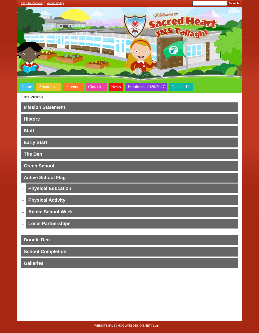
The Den (33, 154)
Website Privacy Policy (108, 317)
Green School (39, 165)
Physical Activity (46, 200)
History (32, 118)
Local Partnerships (49, 223)
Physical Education (49, 188)
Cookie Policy (81, 317)
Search (234, 3)
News (116, 87)
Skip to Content (32, 3)
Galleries (33, 263)
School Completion (45, 251)
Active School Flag (44, 177)
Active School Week (50, 211)
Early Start (35, 142)
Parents (71, 87)
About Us (47, 87)
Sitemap (176, 317)
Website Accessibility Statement (147, 317)
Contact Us (181, 87)
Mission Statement (44, 107)
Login (156, 325)
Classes (94, 87)
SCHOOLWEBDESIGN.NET (132, 325)
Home (27, 87)
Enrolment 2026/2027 (146, 87)
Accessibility (55, 3)
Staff (29, 130)
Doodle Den (37, 239)
